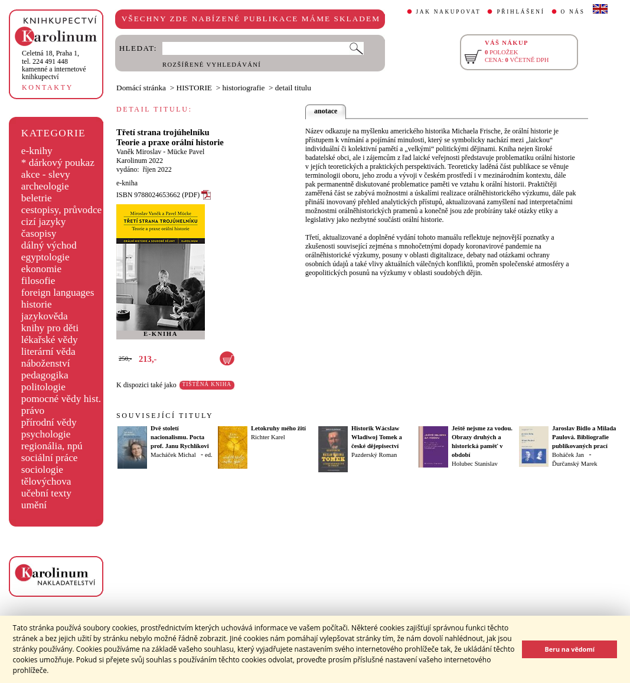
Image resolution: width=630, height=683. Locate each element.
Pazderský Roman (374, 455)
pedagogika (44, 375)
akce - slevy (45, 174)
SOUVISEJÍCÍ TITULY (164, 415)
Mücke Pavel (185, 152)
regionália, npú (52, 446)
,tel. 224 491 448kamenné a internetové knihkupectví (54, 65)
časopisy (39, 233)
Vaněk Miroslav (138, 152)
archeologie (45, 186)
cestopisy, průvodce (61, 209)
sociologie (42, 469)
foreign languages (57, 292)
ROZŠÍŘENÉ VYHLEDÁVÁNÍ (211, 64)
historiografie (244, 87)
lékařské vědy (49, 339)
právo (32, 410)
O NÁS (573, 12)
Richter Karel (268, 437)
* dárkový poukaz (57, 162)
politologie (43, 387)
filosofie (38, 280)
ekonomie (41, 268)
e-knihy (37, 150)
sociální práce (49, 457)
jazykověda (44, 316)
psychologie (46, 434)
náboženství (45, 363)
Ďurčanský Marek (575, 463)
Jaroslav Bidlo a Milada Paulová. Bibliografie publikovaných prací (584, 437)
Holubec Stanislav (475, 463)
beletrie (36, 198)
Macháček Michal (173, 455)
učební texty (46, 493)
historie (36, 304)
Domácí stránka (141, 87)
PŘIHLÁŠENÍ (520, 12)
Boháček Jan (568, 455)
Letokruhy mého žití (278, 428)
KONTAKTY (47, 87)
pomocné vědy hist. (61, 398)
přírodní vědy (49, 422)
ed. (209, 455)
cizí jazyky (43, 221)
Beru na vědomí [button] (569, 649)
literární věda (48, 351)
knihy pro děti (50, 328)
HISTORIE (194, 87)
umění (34, 505)
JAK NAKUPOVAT (448, 12)
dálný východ (49, 245)
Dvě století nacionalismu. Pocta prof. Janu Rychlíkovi (180, 437)
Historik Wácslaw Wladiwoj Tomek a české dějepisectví (376, 437)
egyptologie (45, 257)
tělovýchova (46, 481)
